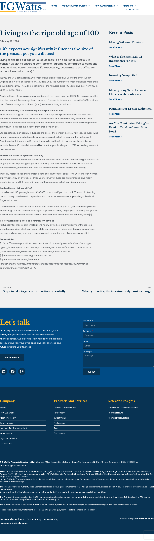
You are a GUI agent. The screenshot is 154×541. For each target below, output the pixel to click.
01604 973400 (128, 462)
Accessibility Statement (14, 523)
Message (87, 351)
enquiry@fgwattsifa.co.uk (13, 465)
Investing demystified (123, 75)
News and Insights (106, 6)
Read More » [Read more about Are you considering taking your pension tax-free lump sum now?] (115, 136)
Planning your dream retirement (130, 108)
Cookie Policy (51, 519)
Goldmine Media (145, 518)
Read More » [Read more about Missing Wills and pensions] (115, 47)
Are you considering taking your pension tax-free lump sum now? (130, 127)
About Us (129, 6)
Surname (87, 331)
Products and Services (75, 6)
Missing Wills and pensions (126, 42)
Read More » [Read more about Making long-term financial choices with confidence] (115, 99)
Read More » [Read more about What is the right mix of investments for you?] (115, 66)
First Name (88, 320)
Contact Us (132, 9)
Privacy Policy (34, 519)
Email (85, 341)
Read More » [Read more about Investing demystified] (115, 80)
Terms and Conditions (12, 519)
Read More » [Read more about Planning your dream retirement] (115, 113)
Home (54, 5)
